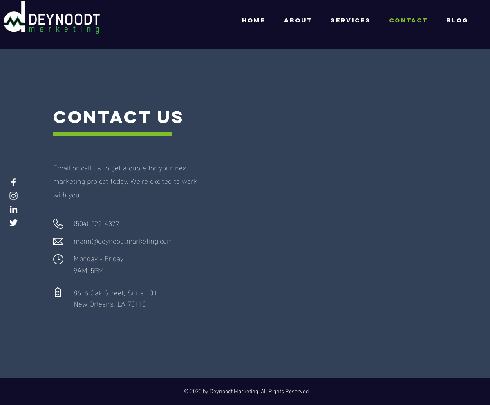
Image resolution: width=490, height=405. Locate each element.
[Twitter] (13, 222)
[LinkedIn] (13, 209)
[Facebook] (13, 182)
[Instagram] (13, 195)
